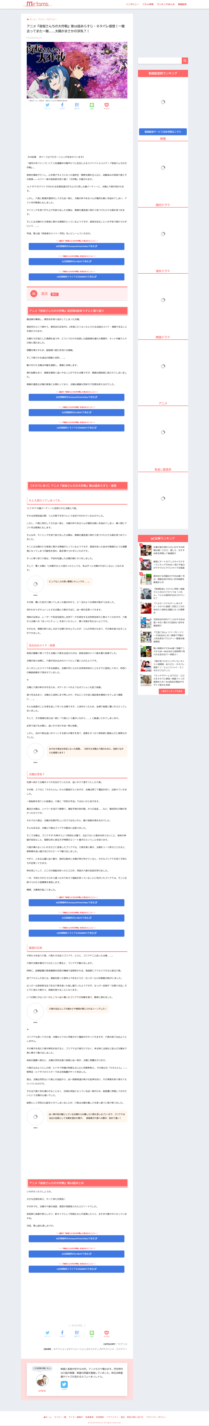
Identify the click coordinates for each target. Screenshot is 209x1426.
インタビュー (132, 4)
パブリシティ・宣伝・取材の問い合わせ (124, 1418)
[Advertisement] (77, 135)
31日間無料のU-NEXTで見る (75, 261)
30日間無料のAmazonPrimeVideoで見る (75, 246)
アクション (59, 1349)
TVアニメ (122, 1344)
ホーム (48, 1418)
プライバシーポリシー (156, 1418)
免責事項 (89, 1418)
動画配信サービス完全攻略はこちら (163, 131)
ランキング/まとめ (166, 4)
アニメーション (77, 1349)
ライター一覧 (60, 1418)
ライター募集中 (76, 1418)
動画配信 (182, 4)
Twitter (64, 1390)
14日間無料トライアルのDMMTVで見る (75, 277)
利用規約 (100, 1418)
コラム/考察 (148, 4)
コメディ (93, 1349)
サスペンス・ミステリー (114, 1349)
